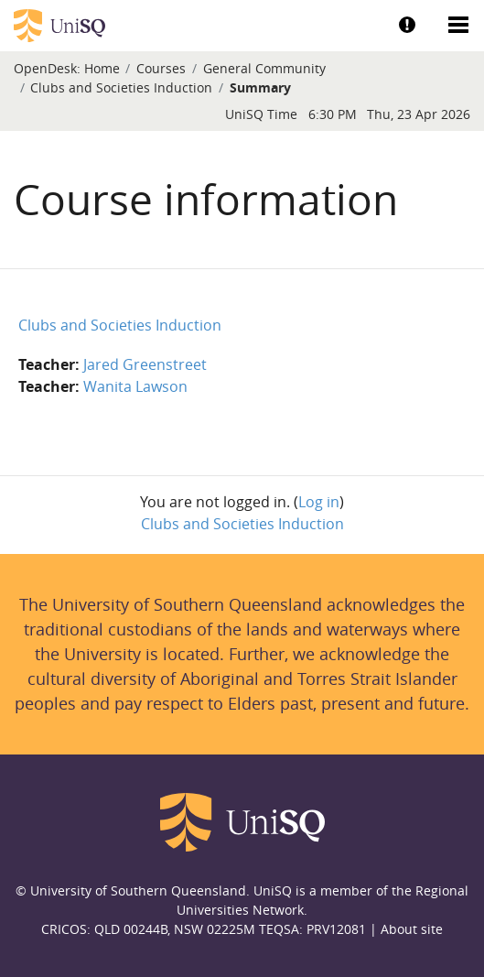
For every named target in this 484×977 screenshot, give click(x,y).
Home (102, 68)
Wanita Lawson (135, 386)
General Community (264, 68)
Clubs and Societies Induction (121, 87)
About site (412, 929)
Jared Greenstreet (145, 364)
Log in (318, 502)
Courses (161, 68)
